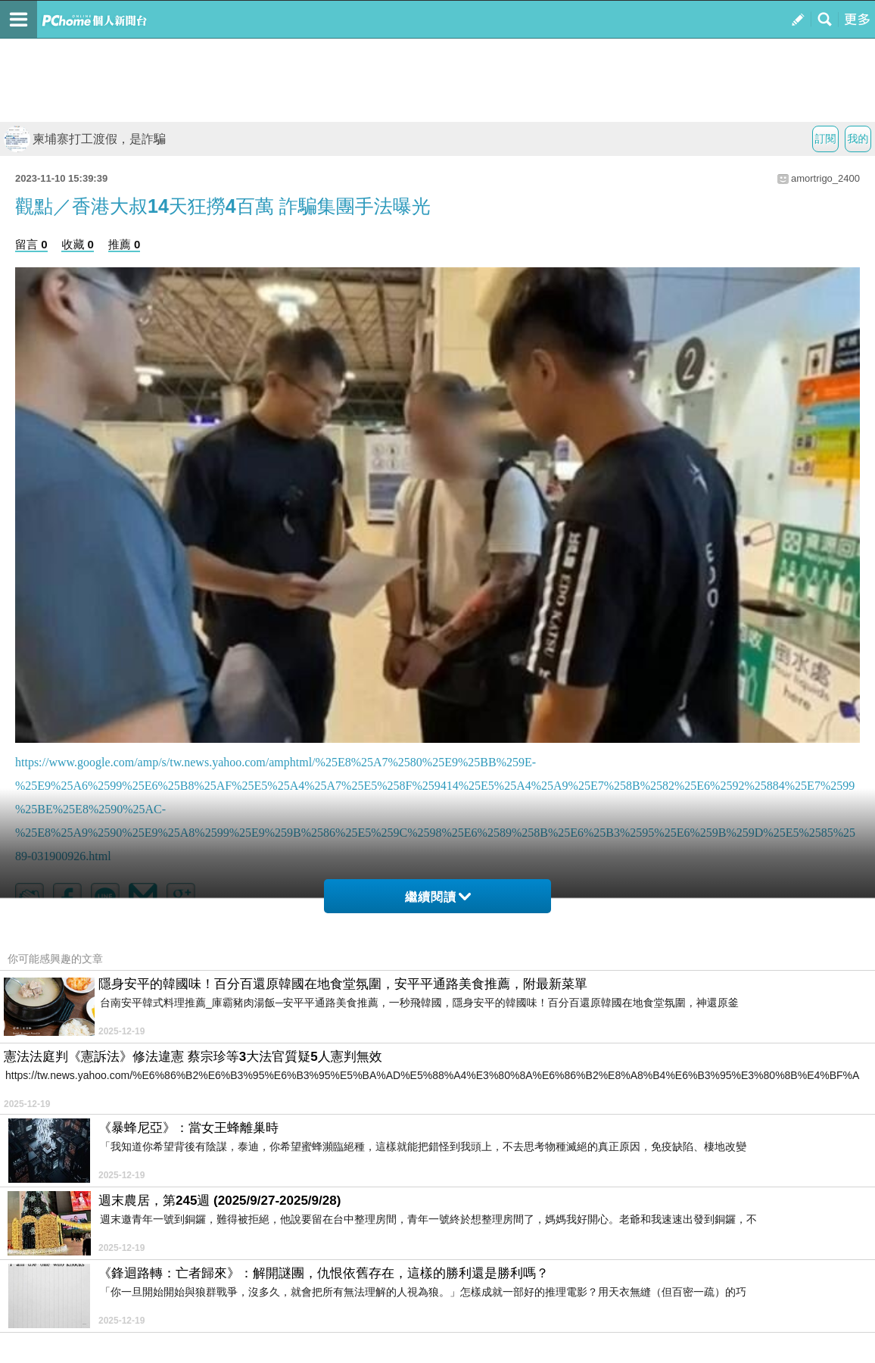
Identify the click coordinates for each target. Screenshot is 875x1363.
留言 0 (31, 244)
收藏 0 (77, 244)
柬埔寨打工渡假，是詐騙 (85, 139)
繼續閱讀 (438, 897)
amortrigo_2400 (825, 178)
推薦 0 (124, 244)
